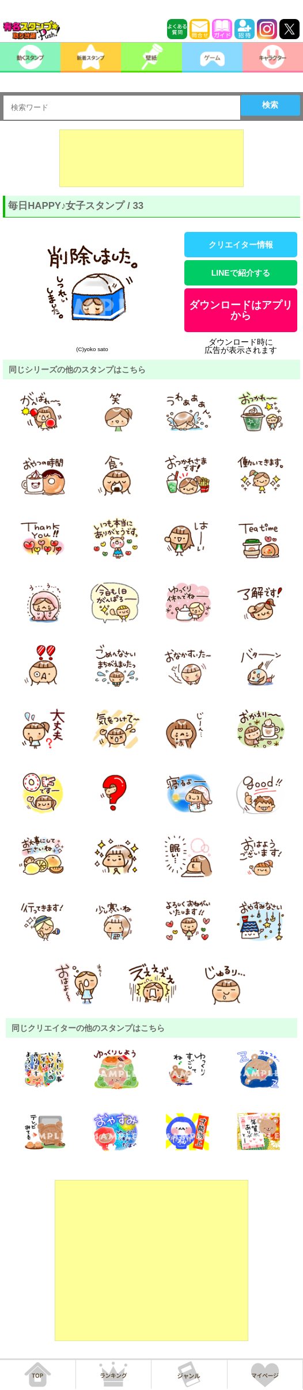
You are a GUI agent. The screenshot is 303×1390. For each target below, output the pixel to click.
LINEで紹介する (240, 272)
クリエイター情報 (241, 244)
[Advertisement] (151, 158)
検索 (270, 104)
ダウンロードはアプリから (241, 310)
